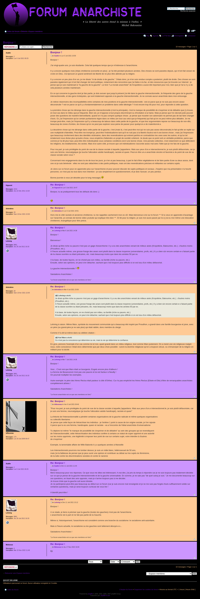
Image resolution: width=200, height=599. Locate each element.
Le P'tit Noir (166, 36)
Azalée (56, 56)
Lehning (57, 230)
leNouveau (58, 404)
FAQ (147, 36)
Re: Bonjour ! (57, 184)
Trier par (111, 562)
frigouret (57, 188)
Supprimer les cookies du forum (146, 589)
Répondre (10, 47)
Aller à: (142, 573)
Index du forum (13, 31)
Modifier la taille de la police (193, 30)
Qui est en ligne (10, 580)
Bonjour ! (9, 42)
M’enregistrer (179, 36)
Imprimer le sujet (188, 30)
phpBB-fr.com (105, 595)
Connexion (191, 36)
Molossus (57, 547)
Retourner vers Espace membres (17, 573)
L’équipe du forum (126, 589)
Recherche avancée (187, 11)
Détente (24, 31)
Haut (194, 180)
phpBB (90, 594)
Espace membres (36, 31)
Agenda (156, 36)
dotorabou (58, 211)
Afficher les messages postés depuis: (81, 562)
